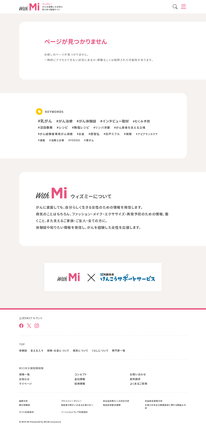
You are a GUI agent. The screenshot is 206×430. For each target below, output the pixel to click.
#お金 (81, 134)
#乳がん (45, 120)
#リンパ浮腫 (101, 127)
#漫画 (41, 140)
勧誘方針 (23, 400)
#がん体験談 (86, 121)
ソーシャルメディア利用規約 (74, 412)
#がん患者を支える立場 (129, 127)
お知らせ (24, 379)
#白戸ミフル (112, 134)
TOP (22, 344)
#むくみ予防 (141, 121)
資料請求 (135, 379)
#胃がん (89, 140)
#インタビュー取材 (114, 121)
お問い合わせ (138, 374)
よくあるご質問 (138, 383)
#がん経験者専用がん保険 (55, 134)
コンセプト (80, 374)
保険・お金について (58, 350)
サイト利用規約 (26, 412)
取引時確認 (24, 404)
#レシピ (62, 127)
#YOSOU (74, 140)
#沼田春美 (45, 127)
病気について (80, 350)
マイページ (25, 383)
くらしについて (100, 350)
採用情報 (79, 383)
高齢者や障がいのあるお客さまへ (77, 404)
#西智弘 (94, 134)
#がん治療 (64, 121)
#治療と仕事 (56, 140)
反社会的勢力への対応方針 (116, 400)
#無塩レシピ (81, 127)
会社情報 (79, 379)
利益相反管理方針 (154, 400)
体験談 (23, 350)
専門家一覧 (118, 350)
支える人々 (37, 350)
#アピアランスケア (147, 134)
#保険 (128, 134)
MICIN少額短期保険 (31, 368)
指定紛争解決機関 (112, 404)
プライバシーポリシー (71, 400)
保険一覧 (24, 374)
